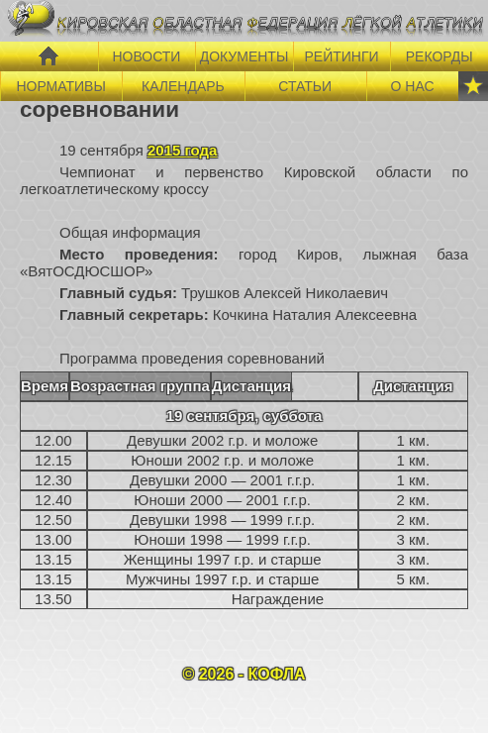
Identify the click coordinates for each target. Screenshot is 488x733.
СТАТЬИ (305, 86)
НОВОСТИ (146, 56)
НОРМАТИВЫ (60, 86)
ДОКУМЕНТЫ (244, 56)
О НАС (413, 86)
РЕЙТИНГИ (342, 56)
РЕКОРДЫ (439, 56)
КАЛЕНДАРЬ (183, 86)
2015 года (182, 150)
